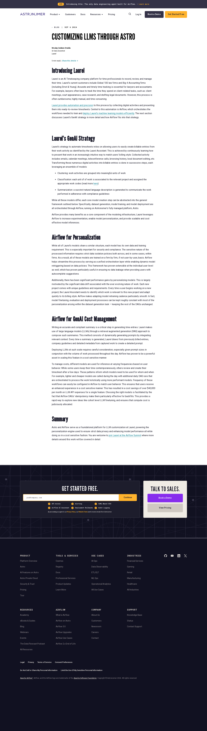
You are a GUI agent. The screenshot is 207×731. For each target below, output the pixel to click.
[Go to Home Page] (32, 14)
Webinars (24, 632)
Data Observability (99, 567)
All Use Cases (97, 590)
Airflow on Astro (63, 621)
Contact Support (134, 626)
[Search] (130, 14)
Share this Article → (70, 61)
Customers (70, 14)
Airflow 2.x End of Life (66, 644)
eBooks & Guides (27, 621)
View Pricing (165, 508)
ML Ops (94, 578)
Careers (95, 632)
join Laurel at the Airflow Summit (125, 435)
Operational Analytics (101, 584)
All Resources (26, 649)
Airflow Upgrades (64, 632)
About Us (95, 615)
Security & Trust (27, 584)
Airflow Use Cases (64, 638)
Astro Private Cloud (29, 578)
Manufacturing (134, 578)
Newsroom (96, 626)
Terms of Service (44, 662)
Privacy (31, 662)
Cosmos (59, 561)
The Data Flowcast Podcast (32, 644)
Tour (22, 595)
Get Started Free (176, 14)
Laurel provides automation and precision (72, 105)
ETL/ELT (95, 572)
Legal (22, 662)
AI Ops (94, 561)
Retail (129, 572)
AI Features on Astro (29, 572)
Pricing (111, 14)
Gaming (130, 567)
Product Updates (63, 584)
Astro (22, 567)
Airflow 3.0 (61, 626)
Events (23, 638)
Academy (24, 615)
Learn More (61, 590)
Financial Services (135, 561)
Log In (138, 14)
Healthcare (132, 584)
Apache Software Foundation (85, 678)
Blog (56, 27)
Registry (59, 567)
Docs (83, 14)
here (95, 183)
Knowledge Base (134, 615)
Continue (128, 497)
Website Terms (83, 512)
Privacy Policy (71, 512)
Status (130, 621)
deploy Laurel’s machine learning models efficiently (108, 113)
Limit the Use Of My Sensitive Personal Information (81, 670)
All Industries (133, 590)
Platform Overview (28, 561)
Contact (95, 638)
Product (55, 14)
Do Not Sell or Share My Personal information (38, 670)
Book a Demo (154, 14)
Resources (96, 14)
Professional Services (65, 578)
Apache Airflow (26, 678)
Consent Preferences (63, 662)
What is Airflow (62, 615)
